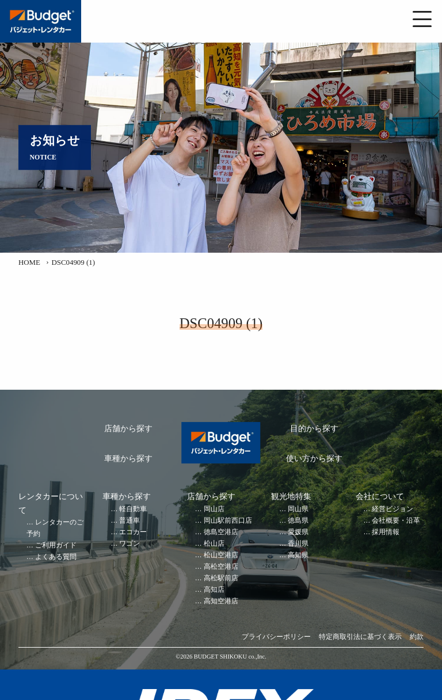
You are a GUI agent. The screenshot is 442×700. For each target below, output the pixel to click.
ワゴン (129, 543)
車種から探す (128, 458)
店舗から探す (128, 428)
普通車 (129, 520)
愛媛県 (298, 532)
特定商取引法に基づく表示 (360, 637)
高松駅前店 (221, 578)
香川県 (298, 543)
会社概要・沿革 (396, 520)
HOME (29, 262)
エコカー (133, 532)
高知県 (298, 555)
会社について (380, 496)
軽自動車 (133, 509)
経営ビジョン (392, 509)
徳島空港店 (221, 532)
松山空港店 (221, 555)
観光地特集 (291, 496)
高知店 (214, 590)
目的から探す (314, 428)
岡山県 (298, 509)
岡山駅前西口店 (228, 520)
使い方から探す (314, 458)
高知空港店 (221, 601)
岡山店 (214, 509)
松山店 (214, 543)
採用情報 (385, 532)
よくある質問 (56, 557)
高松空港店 (221, 566)
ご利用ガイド (56, 545)
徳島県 (298, 520)
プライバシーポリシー (276, 637)
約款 (417, 637)
